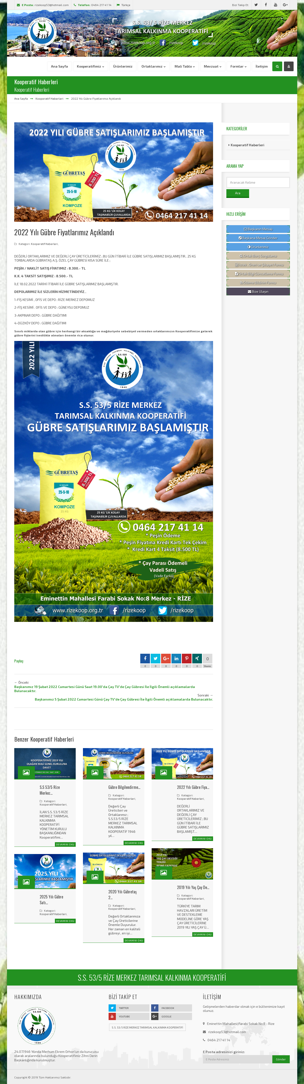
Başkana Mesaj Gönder (258, 238)
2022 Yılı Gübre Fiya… (193, 787)
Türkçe (123, 5)
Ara (237, 193)
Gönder (281, 1059)
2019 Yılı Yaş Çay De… (193, 887)
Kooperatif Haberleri (49, 98)
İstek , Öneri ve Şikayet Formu (259, 264)
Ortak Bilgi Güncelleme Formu (259, 273)
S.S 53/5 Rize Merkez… (50, 790)
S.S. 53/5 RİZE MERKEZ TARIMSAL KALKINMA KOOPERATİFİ (147, 1027)
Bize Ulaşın (258, 291)
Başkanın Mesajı (258, 229)
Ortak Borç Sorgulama (258, 255)
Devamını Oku (65, 844)
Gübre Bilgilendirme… (124, 787)
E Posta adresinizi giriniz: (224, 1052)
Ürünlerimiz (258, 246)
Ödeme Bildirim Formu (258, 282)
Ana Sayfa (21, 98)
